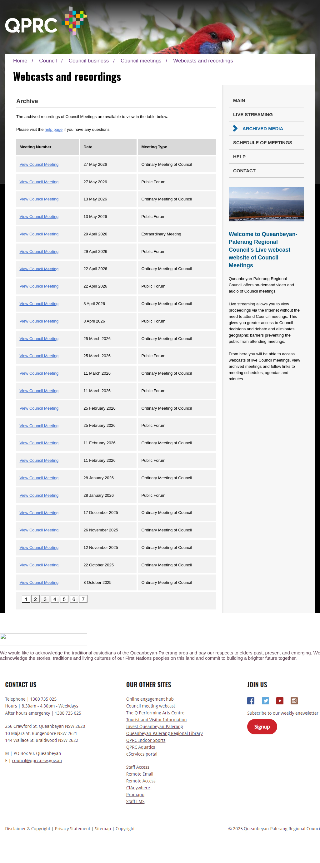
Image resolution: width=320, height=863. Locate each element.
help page (53, 129)
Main (239, 100)
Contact (244, 170)
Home (20, 61)
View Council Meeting (38, 164)
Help (239, 156)
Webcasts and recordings (203, 61)
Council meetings (141, 61)
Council (48, 61)
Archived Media (262, 128)
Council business (89, 61)
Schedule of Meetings (262, 142)
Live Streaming (253, 114)
